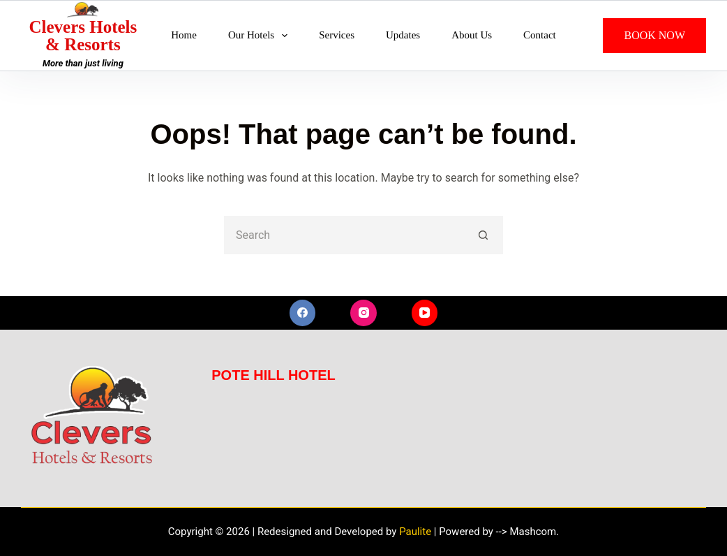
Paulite (415, 531)
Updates (403, 35)
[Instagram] (363, 313)
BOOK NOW (654, 35)
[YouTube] (425, 313)
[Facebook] (303, 313)
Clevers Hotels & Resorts (83, 35)
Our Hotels (260, 35)
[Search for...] (344, 235)
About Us (471, 35)
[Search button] (484, 235)
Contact (539, 35)
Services (336, 35)
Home (184, 35)
